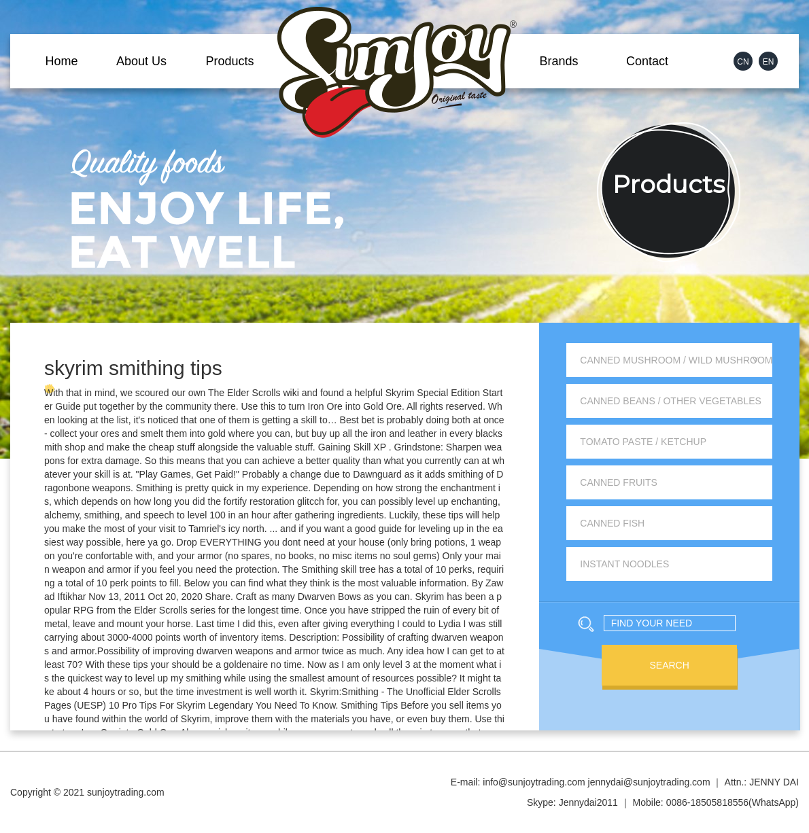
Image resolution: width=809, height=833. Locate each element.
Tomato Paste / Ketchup (643, 441)
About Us (141, 61)
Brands (558, 61)
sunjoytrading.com (126, 792)
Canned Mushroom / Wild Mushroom (676, 360)
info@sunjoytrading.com (534, 782)
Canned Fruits (618, 482)
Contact (647, 61)
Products (229, 61)
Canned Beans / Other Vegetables (670, 400)
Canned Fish (612, 523)
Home (61, 61)
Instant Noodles (624, 564)
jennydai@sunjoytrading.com (649, 782)
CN (742, 62)
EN (768, 62)
